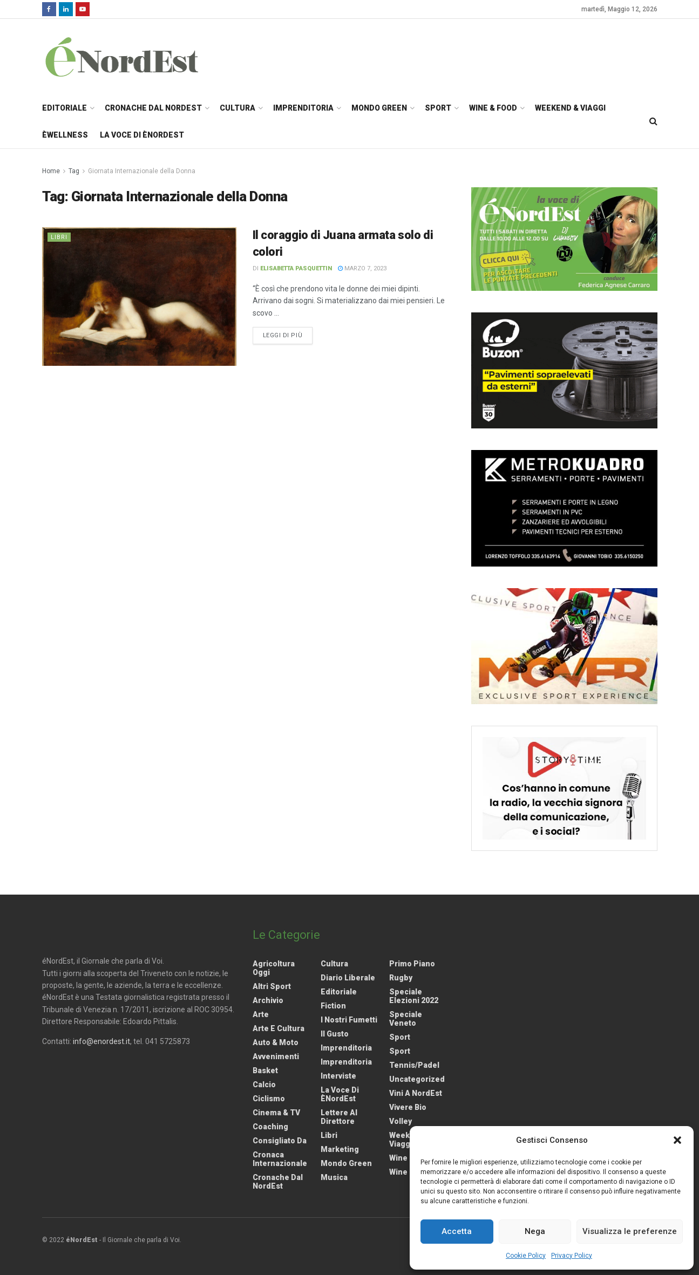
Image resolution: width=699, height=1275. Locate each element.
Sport (438, 108)
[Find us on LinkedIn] (66, 9)
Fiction (333, 1005)
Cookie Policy (526, 1255)
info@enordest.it (101, 1041)
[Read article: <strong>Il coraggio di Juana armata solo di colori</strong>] (139, 296)
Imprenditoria (303, 108)
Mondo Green (379, 108)
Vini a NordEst (415, 1093)
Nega (535, 1231)
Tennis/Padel (414, 1065)
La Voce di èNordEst (142, 135)
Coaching (270, 1126)
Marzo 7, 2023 (362, 268)
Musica (334, 1177)
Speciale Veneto (405, 1018)
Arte (261, 1014)
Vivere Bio (407, 1107)
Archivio (268, 1000)
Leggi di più (288, 334)
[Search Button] (653, 121)
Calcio (264, 1084)
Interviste (338, 1076)
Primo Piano (412, 963)
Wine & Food (493, 108)
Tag (74, 171)
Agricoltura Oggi (274, 968)
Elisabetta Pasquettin (296, 268)
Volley (400, 1121)
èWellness (65, 135)
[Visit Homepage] (136, 56)
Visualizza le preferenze (629, 1231)
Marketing (340, 1149)
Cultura (237, 108)
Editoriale (64, 108)
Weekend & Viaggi (570, 108)
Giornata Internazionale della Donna (141, 171)
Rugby (400, 977)
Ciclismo (269, 1098)
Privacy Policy (571, 1255)
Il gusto (335, 1033)
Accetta (457, 1231)
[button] (677, 1140)
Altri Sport (272, 986)
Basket (265, 1070)
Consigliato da (280, 1140)
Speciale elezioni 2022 (413, 996)
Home (51, 171)
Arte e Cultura (278, 1028)
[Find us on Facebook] (49, 9)
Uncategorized (417, 1079)
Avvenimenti (276, 1056)
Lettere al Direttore (339, 1117)
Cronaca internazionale (280, 1159)
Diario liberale (348, 977)
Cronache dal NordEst (153, 108)
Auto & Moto (275, 1042)
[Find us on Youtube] (83, 9)
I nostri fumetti (349, 1019)
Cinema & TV (276, 1112)
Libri (59, 237)
